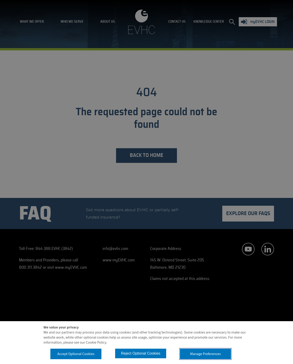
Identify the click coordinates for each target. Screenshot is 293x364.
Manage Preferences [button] (205, 353)
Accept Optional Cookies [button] (75, 353)
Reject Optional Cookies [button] (140, 353)
